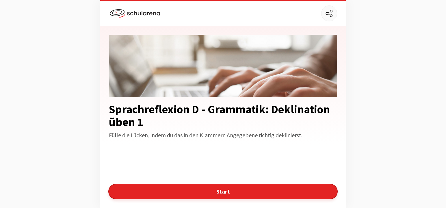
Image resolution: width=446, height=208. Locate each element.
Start (223, 191)
